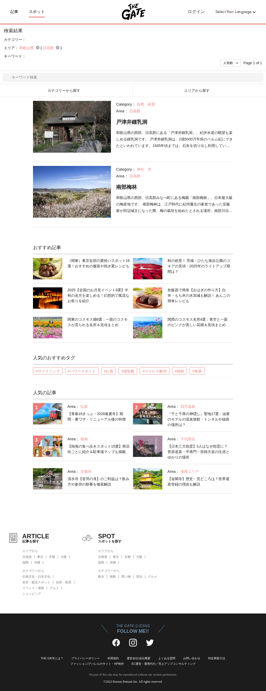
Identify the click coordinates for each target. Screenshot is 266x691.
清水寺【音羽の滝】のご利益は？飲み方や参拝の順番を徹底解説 (98, 481)
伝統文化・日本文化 (36, 576)
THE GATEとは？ (52, 658)
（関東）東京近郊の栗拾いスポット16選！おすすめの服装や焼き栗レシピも (99, 263)
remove (37, 47)
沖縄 (37, 562)
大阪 (64, 557)
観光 (101, 576)
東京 (40, 557)
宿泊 (139, 576)
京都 (52, 557)
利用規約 (113, 658)
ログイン (196, 11)
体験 (113, 576)
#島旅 (197, 371)
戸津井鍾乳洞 (131, 122)
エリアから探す (197, 90)
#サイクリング (48, 371)
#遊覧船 (127, 371)
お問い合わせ (191, 658)
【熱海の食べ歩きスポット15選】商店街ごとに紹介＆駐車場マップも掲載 (99, 449)
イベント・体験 (33, 588)
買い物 (126, 576)
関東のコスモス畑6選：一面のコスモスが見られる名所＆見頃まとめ (98, 322)
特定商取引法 (216, 658)
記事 (14, 11)
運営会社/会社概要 (138, 658)
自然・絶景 (63, 582)
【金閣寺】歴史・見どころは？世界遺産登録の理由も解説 (198, 481)
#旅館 (179, 371)
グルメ (54, 588)
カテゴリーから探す (64, 90)
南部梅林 (126, 187)
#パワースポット (82, 371)
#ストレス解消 (155, 371)
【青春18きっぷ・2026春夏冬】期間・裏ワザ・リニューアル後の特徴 (97, 416)
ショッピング (31, 594)
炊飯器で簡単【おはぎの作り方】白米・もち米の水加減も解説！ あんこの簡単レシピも (199, 295)
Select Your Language (233, 11)
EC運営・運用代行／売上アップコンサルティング (164, 663)
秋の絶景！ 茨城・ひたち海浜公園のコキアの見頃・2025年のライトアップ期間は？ (199, 266)
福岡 (25, 562)
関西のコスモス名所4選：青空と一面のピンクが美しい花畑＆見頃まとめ (198, 322)
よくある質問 (166, 658)
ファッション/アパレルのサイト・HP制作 (97, 663)
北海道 (27, 557)
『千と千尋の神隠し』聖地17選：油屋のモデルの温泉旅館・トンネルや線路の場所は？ (199, 419)
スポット (37, 11)
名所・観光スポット (36, 582)
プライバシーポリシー (85, 658)
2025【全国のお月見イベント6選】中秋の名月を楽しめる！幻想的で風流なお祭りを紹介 (98, 295)
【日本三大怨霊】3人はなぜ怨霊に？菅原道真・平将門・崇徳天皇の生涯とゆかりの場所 (198, 451)
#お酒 (108, 371)
